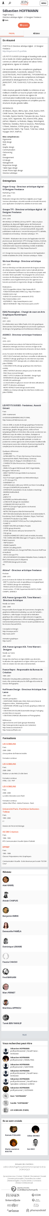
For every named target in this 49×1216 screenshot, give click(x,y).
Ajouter (25, 25)
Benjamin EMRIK (10, 916)
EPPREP (6, 847)
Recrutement (35, 1176)
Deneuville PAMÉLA (12, 931)
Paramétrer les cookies (33, 1178)
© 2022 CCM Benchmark (24, 1183)
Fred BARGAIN (9, 977)
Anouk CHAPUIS (10, 900)
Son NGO (31, 1149)
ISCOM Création (10, 831)
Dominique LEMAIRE (12, 946)
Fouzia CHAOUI (10, 962)
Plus (24, 1034)
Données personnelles (16, 1178)
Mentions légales (13, 1181)
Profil (12, 33)
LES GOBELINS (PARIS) (19, 1110)
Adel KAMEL (8, 885)
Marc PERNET (9, 992)
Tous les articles (26, 1181)
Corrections (37, 1181)
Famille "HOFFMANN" (19, 1103)
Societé (43, 1176)
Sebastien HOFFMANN (19, 1087)
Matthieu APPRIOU (12, 1008)
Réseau (36, 33)
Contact (19, 1176)
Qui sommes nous (9, 1176)
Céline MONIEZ (33, 1136)
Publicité (26, 1176)
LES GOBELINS (9, 744)
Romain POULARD (12, 1135)
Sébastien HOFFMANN (19, 1048)
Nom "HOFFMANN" (18, 1096)
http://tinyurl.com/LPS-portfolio (15, 51)
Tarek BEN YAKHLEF (12, 1023)
